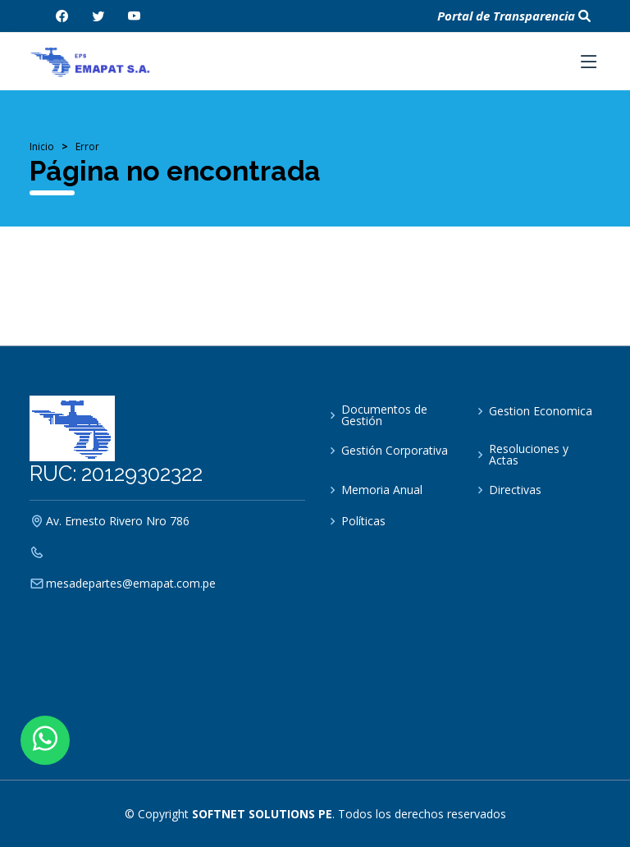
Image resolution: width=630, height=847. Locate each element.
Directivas (515, 490)
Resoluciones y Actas (528, 454)
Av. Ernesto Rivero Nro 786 (117, 521)
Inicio (42, 146)
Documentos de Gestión (384, 415)
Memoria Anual (381, 490)
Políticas (363, 521)
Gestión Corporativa (394, 450)
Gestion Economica (540, 411)
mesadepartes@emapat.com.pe (131, 583)
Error (87, 146)
